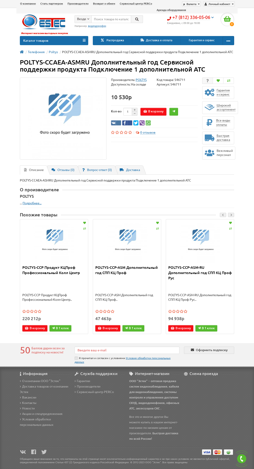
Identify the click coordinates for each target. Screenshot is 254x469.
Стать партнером (51, 3)
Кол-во (116, 111)
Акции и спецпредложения (41, 414)
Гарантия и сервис (202, 40)
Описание (34, 170)
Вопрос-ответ (97, 170)
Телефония (36, 52)
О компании (28, 3)
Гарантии (82, 381)
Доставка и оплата (156, 40)
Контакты (28, 403)
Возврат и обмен (104, 3)
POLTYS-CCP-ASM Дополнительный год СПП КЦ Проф (126, 270)
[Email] (127, 350)
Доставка (130, 170)
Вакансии (28, 397)
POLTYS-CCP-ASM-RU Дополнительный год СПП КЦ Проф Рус (200, 272)
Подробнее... (32, 203)
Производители (77, 3)
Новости (27, 408)
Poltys (53, 52)
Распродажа (112, 40)
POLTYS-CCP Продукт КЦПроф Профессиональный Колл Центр (51, 270)
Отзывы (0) (63, 170)
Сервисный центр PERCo (136, 3)
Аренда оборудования (171, 9)
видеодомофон (97, 26)
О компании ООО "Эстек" (40, 381)
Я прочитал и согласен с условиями (123, 360)
